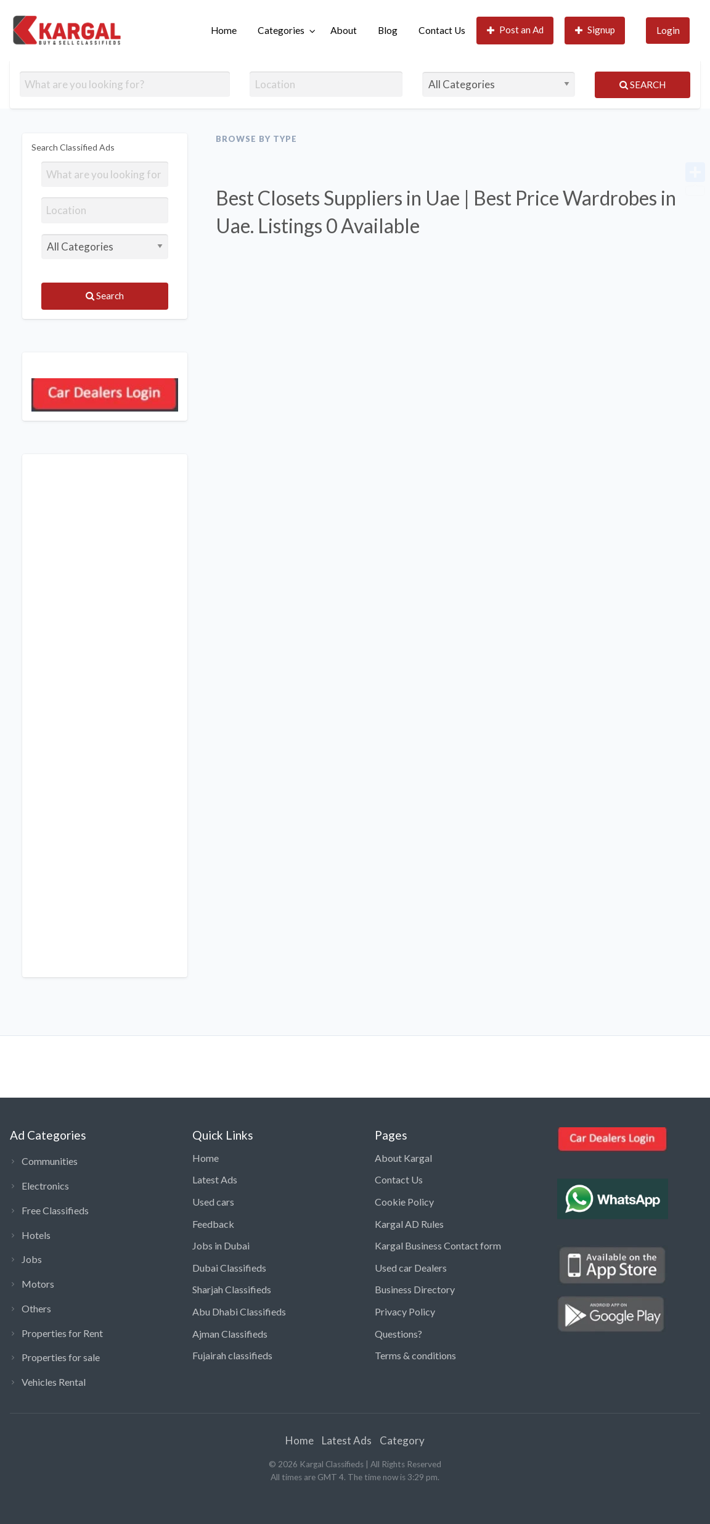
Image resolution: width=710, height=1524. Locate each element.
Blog (388, 30)
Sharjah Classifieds (231, 1289)
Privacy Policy (405, 1311)
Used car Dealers (411, 1267)
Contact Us (441, 30)
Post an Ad (515, 30)
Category (402, 1440)
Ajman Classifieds (229, 1334)
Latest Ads (214, 1179)
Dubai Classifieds (229, 1267)
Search (642, 84)
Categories (281, 30)
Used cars (213, 1201)
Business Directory (415, 1289)
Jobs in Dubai (221, 1245)
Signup (595, 30)
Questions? (398, 1334)
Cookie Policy (404, 1201)
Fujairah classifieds (232, 1355)
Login (668, 30)
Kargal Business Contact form (438, 1245)
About (343, 30)
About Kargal (403, 1158)
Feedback (213, 1224)
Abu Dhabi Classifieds (239, 1311)
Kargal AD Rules (409, 1224)
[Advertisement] (104, 715)
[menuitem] (223, 30)
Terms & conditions (415, 1355)
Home (224, 30)
